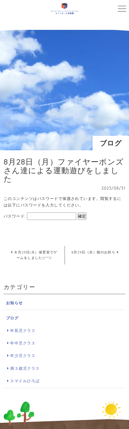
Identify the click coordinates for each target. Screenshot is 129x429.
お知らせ (14, 302)
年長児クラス (22, 330)
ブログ (12, 318)
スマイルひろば (25, 380)
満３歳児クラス (25, 368)
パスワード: (40, 216)
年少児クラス (22, 355)
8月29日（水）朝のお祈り (95, 252)
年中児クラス (22, 343)
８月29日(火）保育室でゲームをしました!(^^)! (34, 255)
